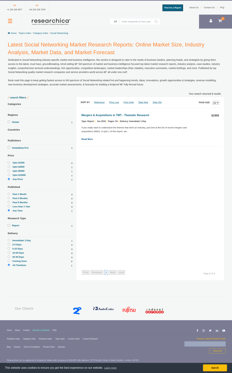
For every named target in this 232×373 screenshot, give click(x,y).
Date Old (157, 102)
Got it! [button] (215, 367)
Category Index (29, 339)
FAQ (222, 7)
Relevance (99, 102)
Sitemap (61, 347)
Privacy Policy (49, 347)
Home (9, 330)
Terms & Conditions (32, 347)
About (17, 330)
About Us (194, 7)
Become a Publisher (41, 330)
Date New (143, 102)
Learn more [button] (110, 367)
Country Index (74, 339)
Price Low (114, 102)
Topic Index (60, 339)
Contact (26, 330)
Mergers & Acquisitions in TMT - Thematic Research (115, 115)
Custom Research (90, 339)
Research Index (46, 339)
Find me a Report (172, 8)
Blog (9, 347)
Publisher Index (13, 339)
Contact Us (209, 7)
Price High (128, 102)
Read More (87, 139)
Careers (17, 347)
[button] (10, 23)
